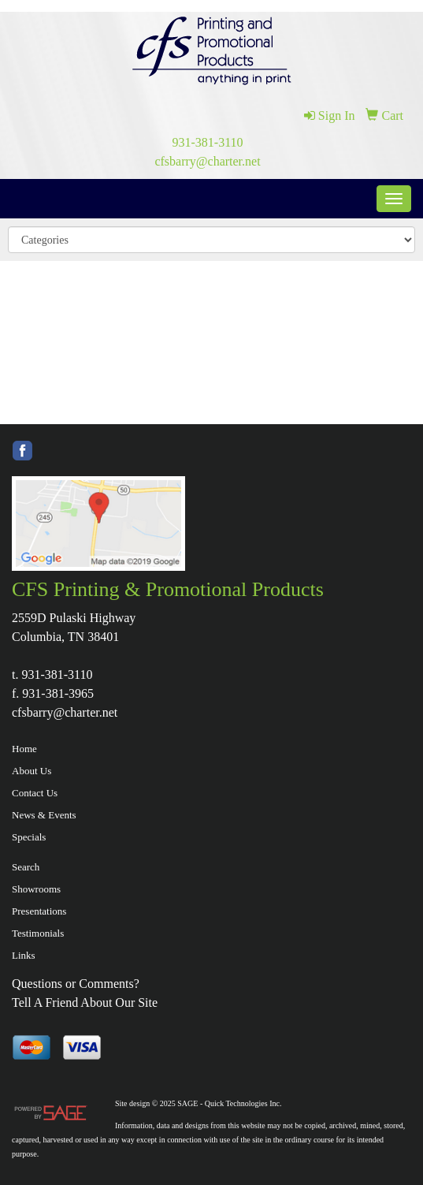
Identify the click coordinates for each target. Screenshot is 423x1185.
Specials (29, 837)
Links (23, 955)
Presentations (39, 911)
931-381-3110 (207, 142)
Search (25, 867)
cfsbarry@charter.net (207, 161)
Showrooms (36, 889)
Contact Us (35, 793)
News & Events (44, 815)
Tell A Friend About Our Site (85, 1002)
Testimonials (38, 933)
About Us (31, 771)
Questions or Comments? (75, 983)
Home (24, 749)
